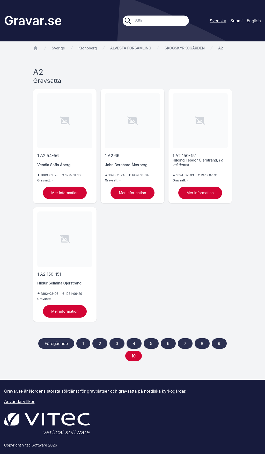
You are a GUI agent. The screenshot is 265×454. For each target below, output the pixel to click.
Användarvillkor (19, 401)
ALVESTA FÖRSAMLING (130, 48)
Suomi (236, 20)
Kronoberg (87, 48)
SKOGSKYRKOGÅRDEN (185, 48)
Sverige (58, 48)
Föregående (56, 343)
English (254, 20)
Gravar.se (33, 20)
